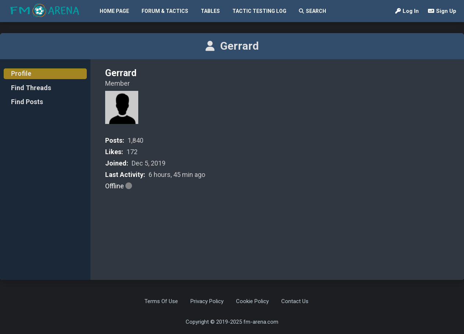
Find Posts (27, 102)
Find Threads (31, 88)
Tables (210, 11)
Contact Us (294, 301)
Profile (21, 73)
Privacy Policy (207, 301)
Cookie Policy (252, 301)
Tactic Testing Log (259, 11)
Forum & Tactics (165, 11)
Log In (407, 11)
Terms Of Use (161, 301)
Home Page (114, 11)
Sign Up (442, 11)
